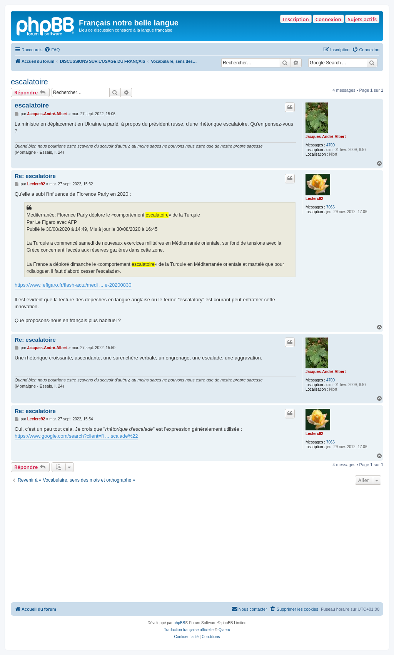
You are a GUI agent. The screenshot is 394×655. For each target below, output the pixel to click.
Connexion (328, 19)
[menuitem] (52, 49)
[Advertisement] (197, 544)
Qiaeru (224, 630)
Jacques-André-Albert (326, 136)
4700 (330, 145)
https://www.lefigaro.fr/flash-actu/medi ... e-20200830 (73, 285)
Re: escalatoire (35, 176)
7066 (330, 207)
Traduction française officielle (189, 630)
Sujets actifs (362, 19)
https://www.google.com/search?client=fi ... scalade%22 (76, 436)
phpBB (179, 623)
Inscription (296, 19)
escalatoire (29, 81)
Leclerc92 (314, 198)
